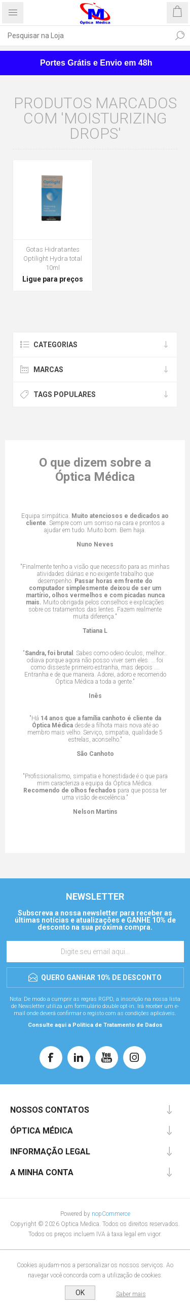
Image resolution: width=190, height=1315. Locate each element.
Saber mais (131, 1294)
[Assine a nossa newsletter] (95, 951)
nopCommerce (111, 1213)
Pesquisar (180, 35)
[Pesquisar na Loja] (85, 35)
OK (80, 1293)
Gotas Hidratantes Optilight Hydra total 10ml (52, 258)
